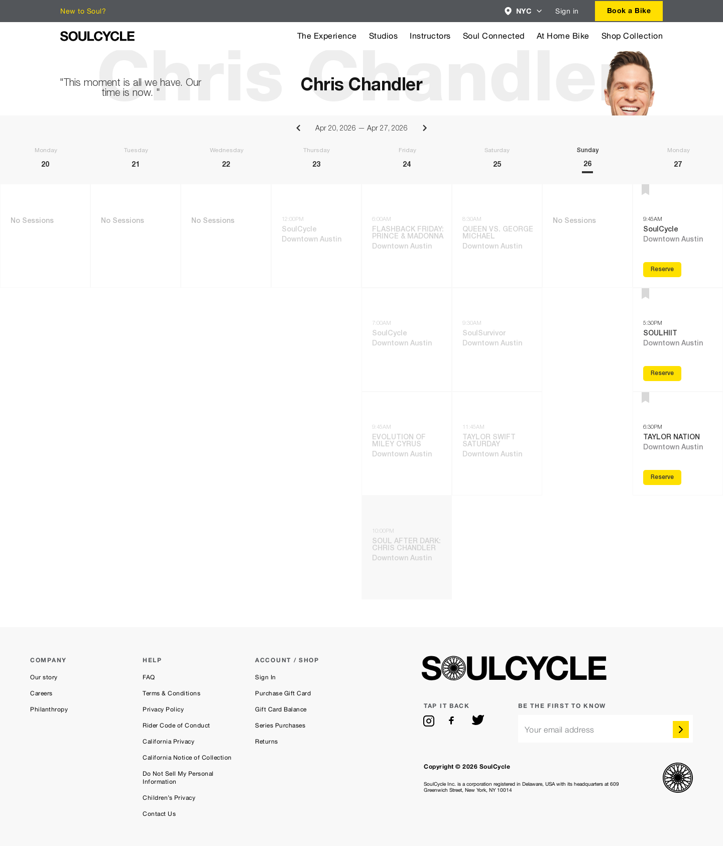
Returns (266, 741)
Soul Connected (494, 36)
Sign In (265, 677)
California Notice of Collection (187, 757)
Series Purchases (280, 725)
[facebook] (453, 721)
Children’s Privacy (169, 797)
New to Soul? (83, 11)
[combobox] (524, 11)
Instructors (430, 36)
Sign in (567, 11)
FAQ (149, 677)
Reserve (662, 270)
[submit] (681, 729)
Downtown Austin (311, 240)
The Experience (327, 36)
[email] (605, 729)
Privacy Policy (163, 709)
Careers (41, 693)
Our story (44, 677)
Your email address (559, 730)
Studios (383, 36)
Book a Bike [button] (629, 10)
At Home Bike (563, 36)
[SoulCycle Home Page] (97, 36)
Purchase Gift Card (283, 693)
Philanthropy (49, 709)
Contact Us (159, 813)
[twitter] (478, 721)
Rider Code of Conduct (176, 725)
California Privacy (168, 741)
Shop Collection (632, 36)
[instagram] (429, 721)
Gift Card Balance (281, 709)
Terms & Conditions (171, 693)
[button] (524, 11)
